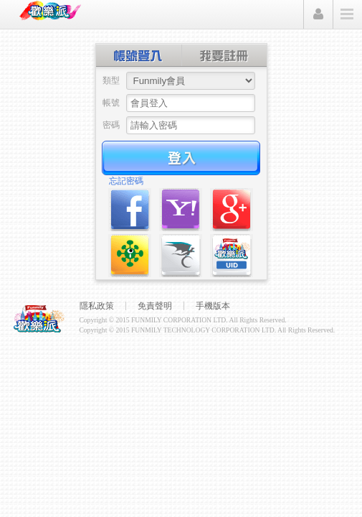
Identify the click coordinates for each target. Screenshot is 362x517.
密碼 (111, 125)
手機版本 (213, 306)
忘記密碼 (126, 181)
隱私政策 (97, 306)
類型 (111, 80)
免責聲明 (155, 306)
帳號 (111, 103)
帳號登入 (139, 55)
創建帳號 (224, 55)
